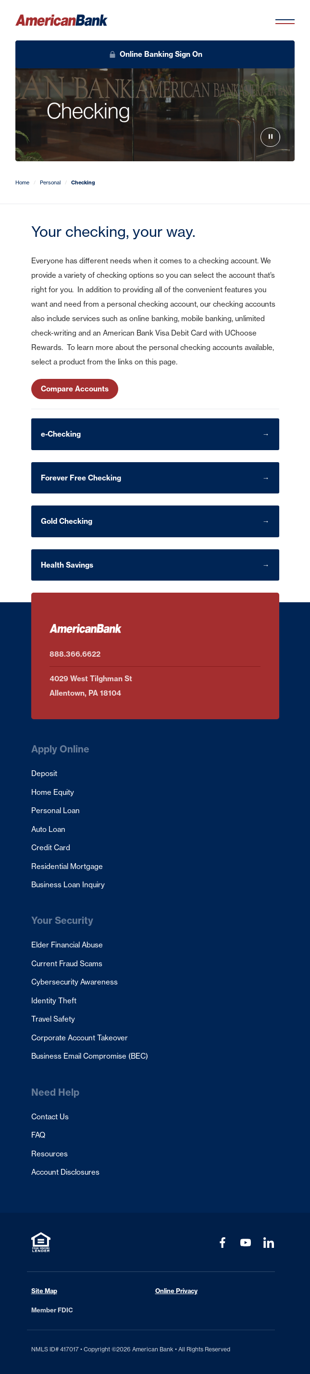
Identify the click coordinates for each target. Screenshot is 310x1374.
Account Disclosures (65, 1172)
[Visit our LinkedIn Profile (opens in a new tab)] (268, 1242)
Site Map (44, 1291)
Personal (50, 182)
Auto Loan (48, 829)
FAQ (38, 1135)
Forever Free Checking (81, 477)
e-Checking (61, 434)
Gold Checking (66, 521)
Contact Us (50, 1116)
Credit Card (50, 847)
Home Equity (52, 792)
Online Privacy (176, 1291)
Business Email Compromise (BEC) (89, 1056)
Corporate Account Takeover (79, 1037)
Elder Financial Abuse (67, 944)
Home (22, 182)
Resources (49, 1153)
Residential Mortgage (67, 866)
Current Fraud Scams (66, 963)
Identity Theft (53, 1000)
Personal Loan (55, 810)
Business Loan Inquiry (68, 884)
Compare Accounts (75, 388)
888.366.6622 (75, 654)
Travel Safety (53, 1019)
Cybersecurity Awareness (74, 981)
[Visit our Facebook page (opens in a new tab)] (222, 1242)
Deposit (44, 773)
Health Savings (67, 565)
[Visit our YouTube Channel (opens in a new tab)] (245, 1242)
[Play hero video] (270, 137)
